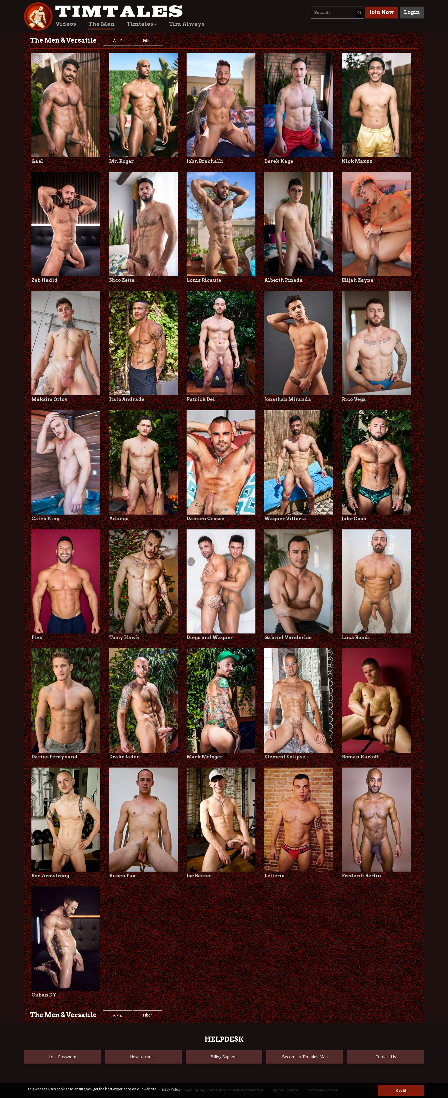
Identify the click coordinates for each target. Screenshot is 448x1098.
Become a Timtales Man (305, 1056)
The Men (101, 24)
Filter (147, 40)
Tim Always (187, 24)
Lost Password (62, 1056)
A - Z (117, 40)
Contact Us (385, 1056)
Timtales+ (142, 24)
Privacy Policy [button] (169, 1089)
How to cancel (143, 1056)
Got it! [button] (401, 1090)
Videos (65, 24)
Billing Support (224, 1056)
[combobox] (337, 13)
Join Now (381, 12)
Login (412, 12)
